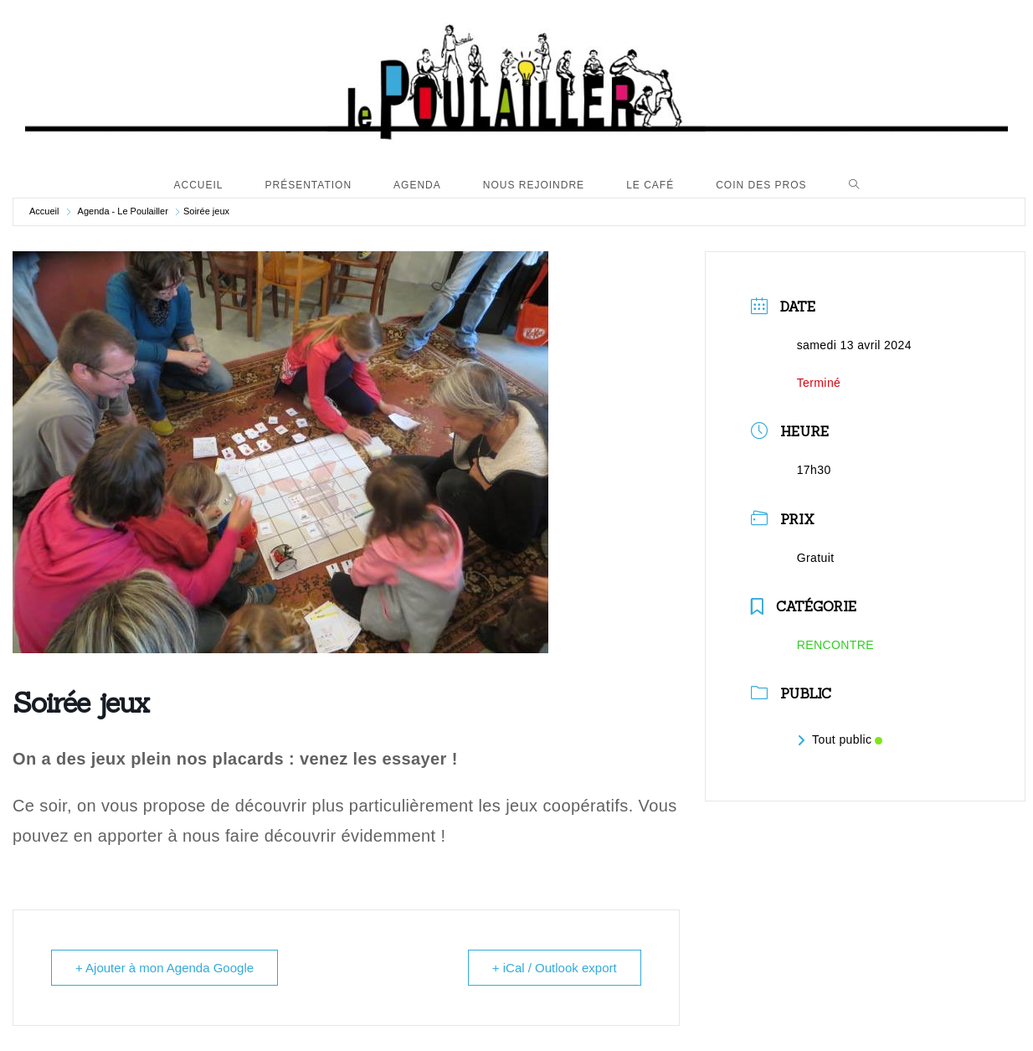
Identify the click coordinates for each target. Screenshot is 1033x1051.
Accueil (44, 211)
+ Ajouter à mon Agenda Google (164, 968)
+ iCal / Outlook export (554, 968)
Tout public (840, 739)
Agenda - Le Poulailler (123, 211)
